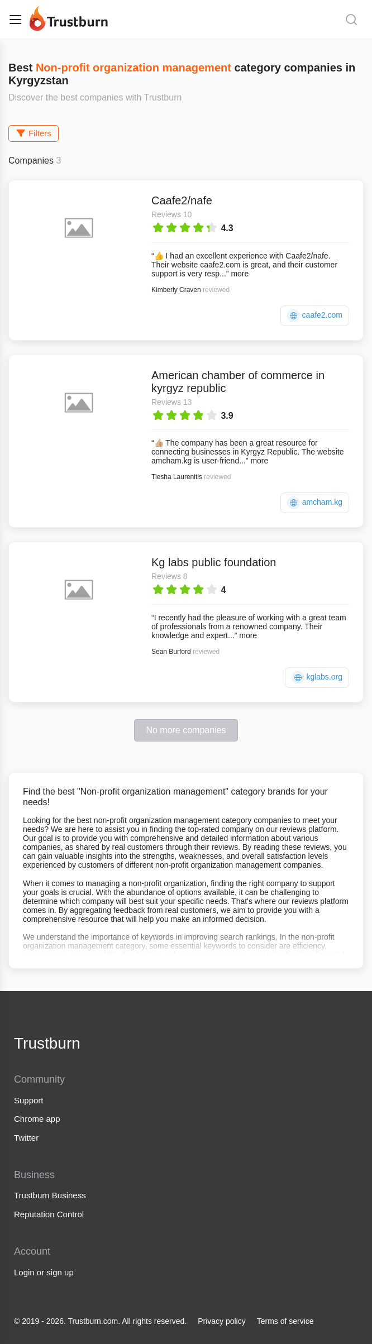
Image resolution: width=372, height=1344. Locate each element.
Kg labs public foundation (213, 562)
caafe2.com (314, 315)
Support (29, 1100)
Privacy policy (222, 1321)
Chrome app (37, 1118)
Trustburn (47, 1043)
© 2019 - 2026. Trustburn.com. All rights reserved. (100, 1321)
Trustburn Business (50, 1195)
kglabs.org (317, 677)
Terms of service (285, 1321)
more (240, 273)
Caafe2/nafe (181, 200)
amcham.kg (314, 502)
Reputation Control (49, 1214)
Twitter (26, 1137)
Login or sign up (44, 1272)
